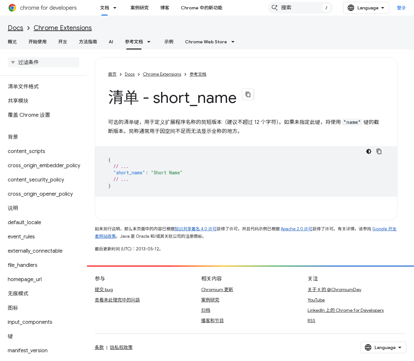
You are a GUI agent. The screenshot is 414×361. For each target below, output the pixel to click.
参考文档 (198, 74)
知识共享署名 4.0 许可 (196, 229)
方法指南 (88, 42)
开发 (62, 42)
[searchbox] (43, 62)
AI (111, 42)
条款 (99, 347)
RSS (311, 320)
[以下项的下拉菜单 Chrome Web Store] (235, 42)
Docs (15, 28)
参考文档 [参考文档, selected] (134, 42)
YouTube (316, 300)
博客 (164, 8)
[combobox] (300, 8)
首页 (112, 74)
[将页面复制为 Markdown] (248, 94)
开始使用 (37, 42)
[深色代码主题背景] (369, 151)
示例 (168, 42)
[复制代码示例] (379, 151)
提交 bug (104, 289)
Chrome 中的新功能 (201, 8)
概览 (12, 42)
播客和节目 (212, 320)
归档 (205, 310)
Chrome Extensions (63, 28)
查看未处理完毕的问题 (117, 300)
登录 (401, 8)
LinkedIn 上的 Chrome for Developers (346, 310)
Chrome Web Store (206, 42)
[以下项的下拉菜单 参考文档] (150, 42)
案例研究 (139, 8)
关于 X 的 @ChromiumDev (334, 289)
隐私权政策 (121, 347)
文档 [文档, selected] (104, 8)
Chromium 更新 (217, 289)
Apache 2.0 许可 (296, 229)
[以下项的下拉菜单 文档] (117, 8)
